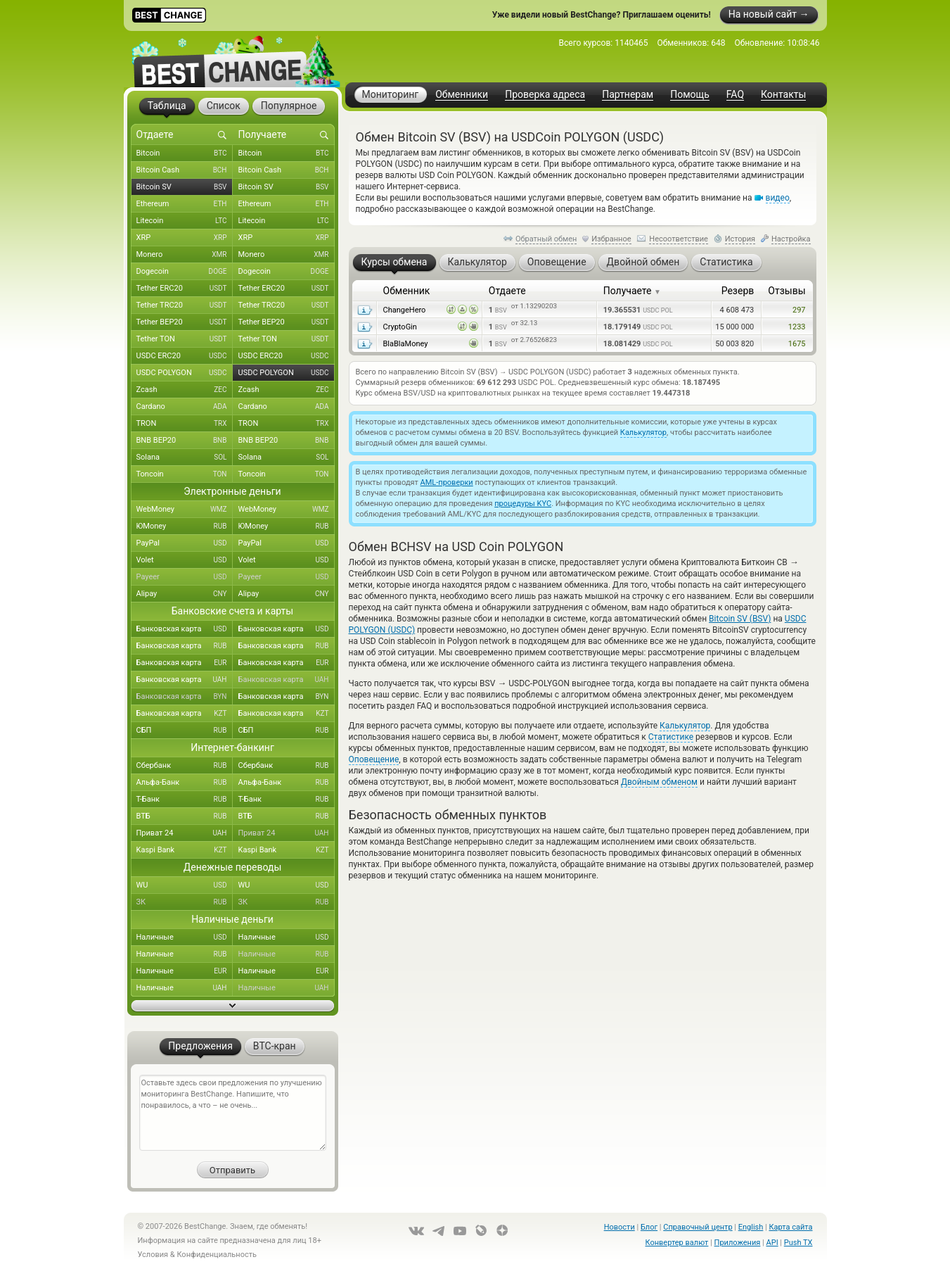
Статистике (670, 737)
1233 (797, 327)
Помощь (690, 94)
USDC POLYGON (184, 373)
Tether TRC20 (184, 305)
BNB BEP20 (184, 440)
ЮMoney (184, 526)
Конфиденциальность (216, 1254)
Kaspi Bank (184, 850)
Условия (153, 1254)
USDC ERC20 (184, 356)
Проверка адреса (545, 94)
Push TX (798, 1242)
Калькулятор (643, 432)
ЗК (184, 902)
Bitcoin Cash (184, 170)
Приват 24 (184, 833)
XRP (184, 237)
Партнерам (627, 94)
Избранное (611, 239)
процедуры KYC (522, 503)
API (772, 1242)
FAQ (735, 94)
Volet (184, 560)
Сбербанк (184, 765)
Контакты (783, 94)
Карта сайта (791, 1227)
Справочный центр (697, 1227)
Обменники (461, 94)
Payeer (184, 577)
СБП (184, 730)
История (740, 239)
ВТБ (184, 816)
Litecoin (184, 221)
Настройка (791, 239)
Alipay (184, 594)
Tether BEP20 (184, 322)
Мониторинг (390, 94)
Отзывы (786, 290)
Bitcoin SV (184, 187)
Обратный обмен (546, 239)
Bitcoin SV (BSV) (740, 619)
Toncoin (184, 474)
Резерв (738, 290)
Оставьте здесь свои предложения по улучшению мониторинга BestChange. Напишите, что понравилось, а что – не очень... (232, 1113)
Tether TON (184, 339)
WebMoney (184, 509)
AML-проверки (447, 482)
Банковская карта (184, 629)
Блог (649, 1227)
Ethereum (184, 204)
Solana (184, 457)
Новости (619, 1227)
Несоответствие (678, 239)
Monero (184, 254)
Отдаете (507, 290)
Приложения (737, 1242)
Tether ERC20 (184, 288)
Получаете (632, 290)
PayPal (184, 543)
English (751, 1227)
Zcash (184, 389)
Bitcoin (184, 153)
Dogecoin (184, 271)
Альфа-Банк (184, 782)
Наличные (184, 937)
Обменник (406, 290)
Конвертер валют (677, 1242)
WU (184, 885)
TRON (184, 423)
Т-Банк (184, 799)
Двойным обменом (659, 782)
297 (799, 310)
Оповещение (374, 759)
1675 (797, 343)
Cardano (184, 406)
